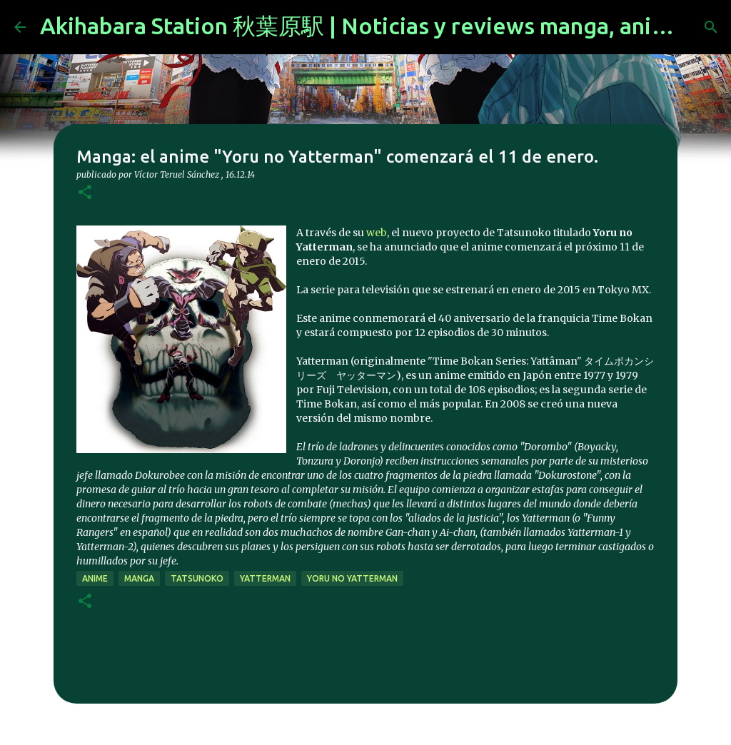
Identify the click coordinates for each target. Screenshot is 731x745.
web (376, 232)
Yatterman (265, 578)
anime (95, 578)
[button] (85, 193)
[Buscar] (711, 27)
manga (139, 578)
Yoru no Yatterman (352, 578)
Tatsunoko (197, 578)
